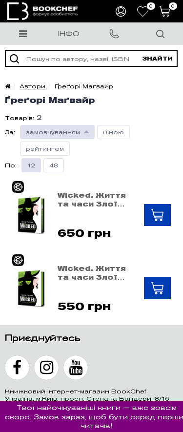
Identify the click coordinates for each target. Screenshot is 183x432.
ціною (113, 132)
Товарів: (19, 118)
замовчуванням (53, 132)
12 (31, 165)
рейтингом (45, 148)
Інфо (69, 33)
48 (53, 165)
